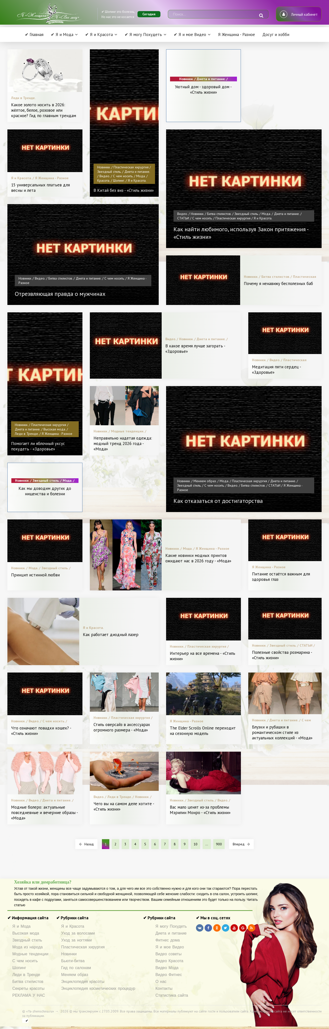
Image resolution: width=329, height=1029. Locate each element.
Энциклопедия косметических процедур (98, 988)
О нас (161, 981)
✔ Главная (34, 34)
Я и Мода (21, 926)
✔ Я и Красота (99, 34)
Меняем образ (74, 975)
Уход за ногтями (76, 940)
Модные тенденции (30, 954)
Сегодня (148, 14)
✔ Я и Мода (62, 34)
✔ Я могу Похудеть (143, 34)
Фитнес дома (167, 940)
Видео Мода (166, 968)
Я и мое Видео (169, 947)
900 (219, 844)
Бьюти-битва (73, 961)
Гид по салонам (76, 968)
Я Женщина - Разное (236, 34)
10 (195, 844)
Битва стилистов (27, 981)
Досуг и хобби (275, 34)
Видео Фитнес (168, 975)
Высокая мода (25, 933)
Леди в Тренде (26, 975)
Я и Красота (72, 926)
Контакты (164, 988)
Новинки (69, 954)
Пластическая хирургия (83, 947)
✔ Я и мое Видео (190, 34)
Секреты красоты (28, 988)
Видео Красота (169, 961)
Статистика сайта (171, 995)
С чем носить (25, 961)
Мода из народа (27, 947)
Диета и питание (171, 933)
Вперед (241, 844)
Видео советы (168, 954)
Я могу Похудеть (171, 926)
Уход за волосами (78, 933)
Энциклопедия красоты (82, 981)
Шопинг (19, 968)
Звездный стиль (27, 940)
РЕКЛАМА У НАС (28, 995)
